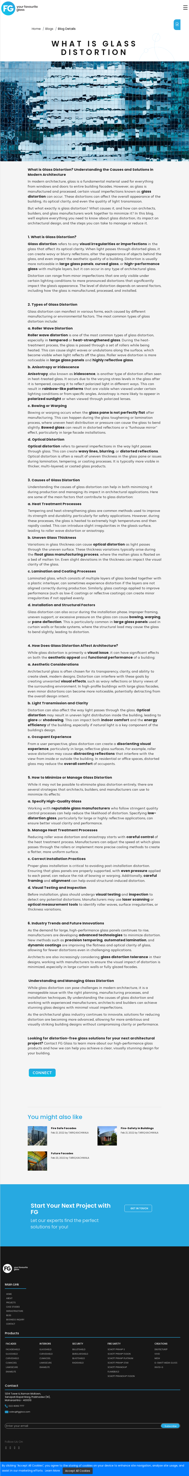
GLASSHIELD (12, 1353)
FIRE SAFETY (114, 1343)
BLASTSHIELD (78, 1358)
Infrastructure (14, 1311)
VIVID (157, 1353)
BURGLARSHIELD (80, 1353)
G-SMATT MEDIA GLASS (165, 1362)
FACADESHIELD (13, 1349)
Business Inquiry (15, 1319)
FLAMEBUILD (113, 1371)
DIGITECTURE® (160, 1349)
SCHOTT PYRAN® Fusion (119, 1353)
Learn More (52, 1471)
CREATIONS (160, 1343)
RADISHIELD (78, 1362)
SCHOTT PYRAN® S (116, 1349)
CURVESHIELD (12, 1358)
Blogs (49, 29)
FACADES (11, 1343)
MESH (157, 1358)
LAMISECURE (12, 1367)
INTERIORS (45, 1343)
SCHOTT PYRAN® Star (118, 1362)
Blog (8, 1315)
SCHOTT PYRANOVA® (117, 1367)
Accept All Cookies (77, 1471)
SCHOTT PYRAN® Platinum (120, 1358)
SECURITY (77, 1343)
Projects (11, 1302)
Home (36, 29)
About (9, 1298)
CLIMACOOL (11, 1362)
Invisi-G (158, 1367)
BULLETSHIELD (78, 1349)
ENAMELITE (11, 1371)
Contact (10, 1323)
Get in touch (139, 1208)
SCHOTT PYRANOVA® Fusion (121, 1376)
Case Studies (13, 1306)
